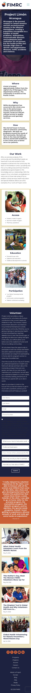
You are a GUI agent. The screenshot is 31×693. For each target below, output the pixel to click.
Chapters (15, 660)
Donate (15, 675)
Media (16, 682)
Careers (15, 665)
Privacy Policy (15, 685)
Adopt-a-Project (15, 672)
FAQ (15, 680)
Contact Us (15, 668)
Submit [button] (15, 470)
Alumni (15, 662)
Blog (15, 677)
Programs (15, 657)
